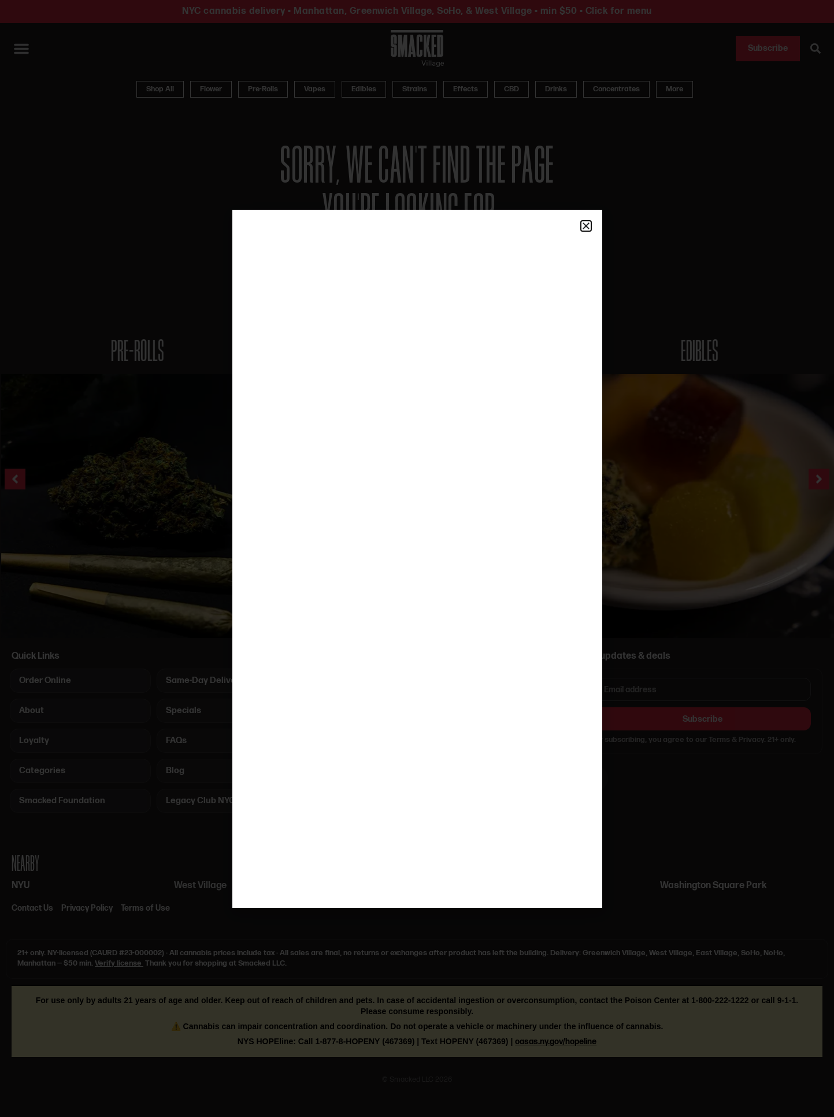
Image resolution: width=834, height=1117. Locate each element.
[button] (586, 226)
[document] (417, 558)
